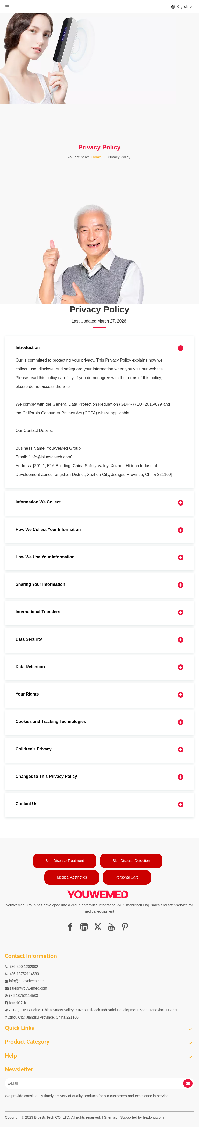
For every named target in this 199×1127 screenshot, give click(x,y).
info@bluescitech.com (27, 981)
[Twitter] (97, 926)
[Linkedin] (84, 926)
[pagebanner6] (88, 52)
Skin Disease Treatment (64, 861)
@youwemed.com (32, 988)
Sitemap (110, 1117)
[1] (99, 122)
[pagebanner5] (88, 252)
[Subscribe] (188, 1083)
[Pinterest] (124, 926)
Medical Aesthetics (72, 877)
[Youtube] (111, 926)
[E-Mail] (90, 1083)
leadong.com (153, 1117)
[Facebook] (70, 926)
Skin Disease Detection (131, 861)
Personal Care (127, 877)
